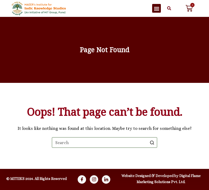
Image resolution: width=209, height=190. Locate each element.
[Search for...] (104, 142)
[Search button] (152, 142)
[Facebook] (82, 179)
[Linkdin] (106, 179)
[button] (156, 8)
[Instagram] (94, 179)
